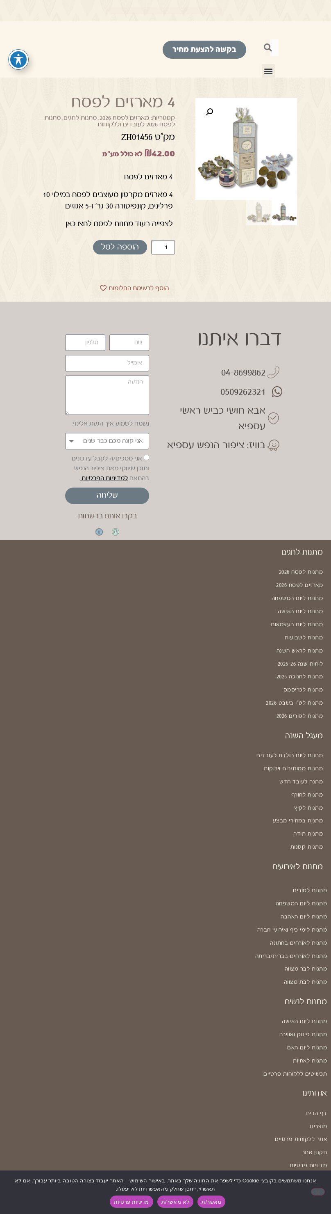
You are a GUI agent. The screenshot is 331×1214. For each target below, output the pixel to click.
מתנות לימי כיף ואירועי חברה (292, 906)
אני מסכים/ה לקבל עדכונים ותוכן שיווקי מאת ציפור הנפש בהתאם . (110, 468)
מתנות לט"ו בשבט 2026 (294, 692)
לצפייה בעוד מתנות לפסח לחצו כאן (119, 224)
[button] (268, 71)
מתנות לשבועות (304, 632)
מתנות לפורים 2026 (300, 704)
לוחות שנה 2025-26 (300, 656)
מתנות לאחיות (310, 1028)
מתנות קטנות (306, 827)
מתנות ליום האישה (300, 608)
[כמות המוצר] (163, 247)
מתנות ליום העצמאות (297, 620)
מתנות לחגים (80, 118)
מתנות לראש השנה (300, 644)
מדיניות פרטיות (308, 1127)
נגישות (319, 1139)
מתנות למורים (310, 870)
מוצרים (318, 1091)
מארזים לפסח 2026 (124, 118)
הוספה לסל (120, 247)
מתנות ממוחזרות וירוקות (293, 755)
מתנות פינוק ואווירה (303, 1004)
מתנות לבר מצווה (306, 942)
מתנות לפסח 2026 (301, 572)
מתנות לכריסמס (303, 680)
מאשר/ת (211, 1202)
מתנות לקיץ (308, 791)
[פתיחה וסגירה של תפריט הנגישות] (18, 59)
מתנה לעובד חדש (301, 767)
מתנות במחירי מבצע (298, 803)
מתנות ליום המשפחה (297, 596)
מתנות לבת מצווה (305, 954)
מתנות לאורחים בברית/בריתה (291, 930)
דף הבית (316, 1079)
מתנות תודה (308, 815)
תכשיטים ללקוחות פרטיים (295, 1041)
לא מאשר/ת (175, 1202)
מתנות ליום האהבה (304, 894)
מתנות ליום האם (307, 1016)
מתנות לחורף (307, 779)
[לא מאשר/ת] (318, 1192)
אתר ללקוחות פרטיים (301, 1103)
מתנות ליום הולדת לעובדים (289, 743)
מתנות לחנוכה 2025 (300, 668)
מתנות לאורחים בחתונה (298, 918)
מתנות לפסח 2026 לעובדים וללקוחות (110, 121)
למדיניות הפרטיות (104, 478)
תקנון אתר (314, 1115)
